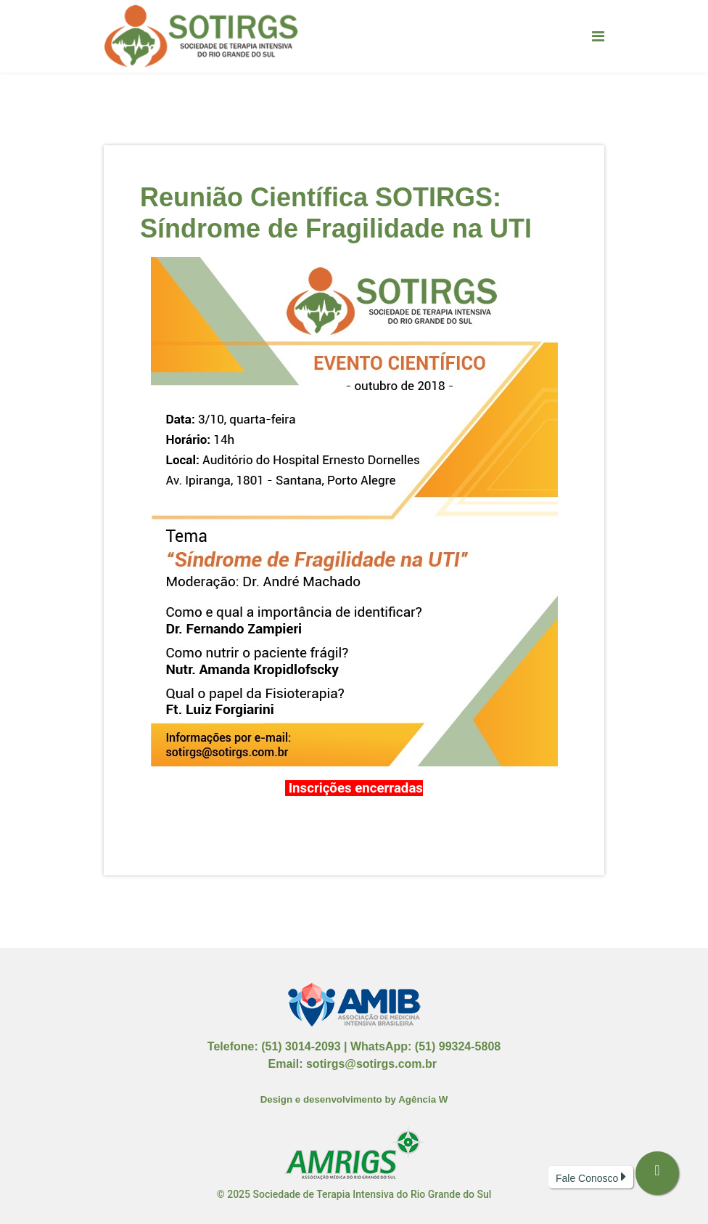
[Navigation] (598, 36)
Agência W (423, 1099)
